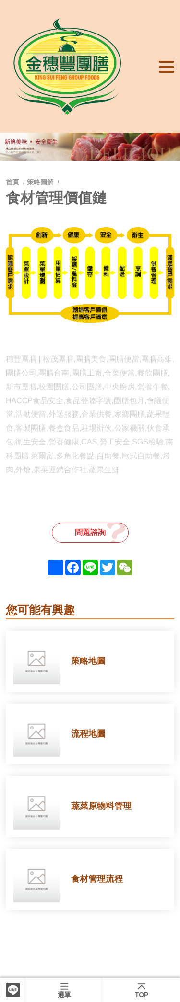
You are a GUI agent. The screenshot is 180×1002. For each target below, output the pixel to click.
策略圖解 (40, 182)
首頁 (13, 182)
